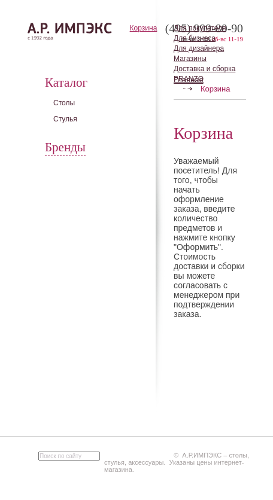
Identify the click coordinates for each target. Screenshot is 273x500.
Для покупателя (200, 28)
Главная (188, 79)
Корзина (143, 28)
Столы (64, 103)
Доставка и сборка (204, 69)
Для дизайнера (199, 48)
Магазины (190, 58)
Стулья (65, 119)
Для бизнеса (195, 38)
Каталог (66, 82)
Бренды (65, 147)
